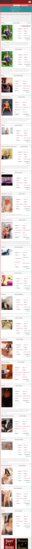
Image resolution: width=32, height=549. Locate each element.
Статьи (8, 17)
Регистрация (15, 10)
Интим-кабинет (15, 7)
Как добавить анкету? (15, 9)
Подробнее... (28, 39)
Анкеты (3, 17)
